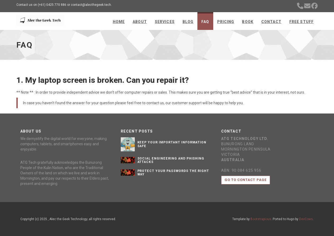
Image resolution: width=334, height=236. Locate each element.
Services (165, 22)
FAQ (205, 22)
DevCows (306, 219)
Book (247, 22)
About (140, 22)
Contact (271, 22)
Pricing (225, 22)
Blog (188, 22)
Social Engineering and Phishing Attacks (171, 160)
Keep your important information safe (172, 144)
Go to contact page (246, 180)
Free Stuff (301, 22)
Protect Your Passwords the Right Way (173, 172)
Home (119, 22)
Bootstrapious (261, 219)
